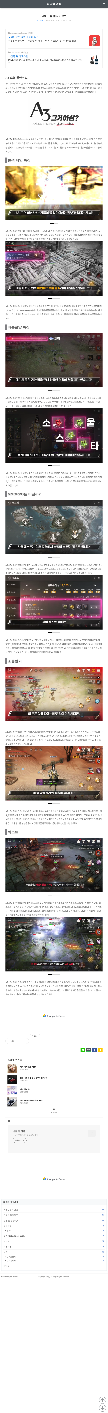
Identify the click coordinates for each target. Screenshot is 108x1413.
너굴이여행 (49, 20)
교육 (54, 1403)
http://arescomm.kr (16, 52)
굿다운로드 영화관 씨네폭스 (23, 37)
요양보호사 (56, 1408)
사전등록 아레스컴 (18, 56)
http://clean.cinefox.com (18, 33)
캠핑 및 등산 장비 (54, 1372)
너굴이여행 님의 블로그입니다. (25, 1286)
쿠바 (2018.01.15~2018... (54, 1387)
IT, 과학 (40, 20)
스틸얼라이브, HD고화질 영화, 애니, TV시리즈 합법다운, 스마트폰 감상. (42, 40)
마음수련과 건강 (54, 1361)
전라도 (56, 1382)
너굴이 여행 (54, 4)
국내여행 (54, 1377)
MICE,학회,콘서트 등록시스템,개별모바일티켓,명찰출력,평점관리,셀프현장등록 (45, 61)
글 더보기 (54, 1264)
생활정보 (54, 1398)
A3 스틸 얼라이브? (54, 16)
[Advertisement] (54, 339)
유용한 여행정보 (54, 1366)
